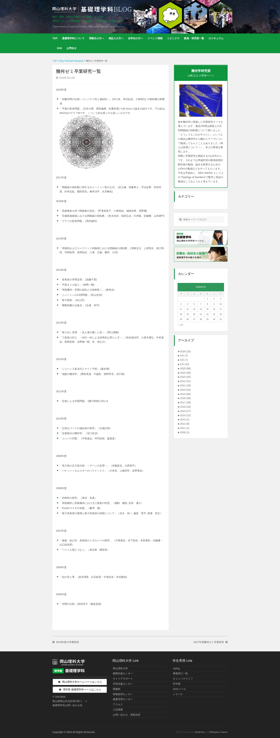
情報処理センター (123, 694)
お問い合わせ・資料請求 (126, 714)
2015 (185, 411)
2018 (185, 398)
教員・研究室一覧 (194, 38)
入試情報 (118, 709)
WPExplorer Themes (218, 732)
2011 (184, 428)
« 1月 (180, 325)
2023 (185, 376)
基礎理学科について (73, 38)
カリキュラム (215, 38)
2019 (185, 394)
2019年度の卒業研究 (67, 642)
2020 (185, 389)
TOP (55, 38)
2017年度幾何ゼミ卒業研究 (208, 642)
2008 (184, 432)
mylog (176, 668)
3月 (184, 359)
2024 (185, 372)
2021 (185, 385)
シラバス (178, 694)
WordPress (200, 732)
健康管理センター (123, 699)
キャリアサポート (123, 678)
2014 (185, 415)
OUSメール (179, 689)
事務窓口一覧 (180, 673)
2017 (185, 402)
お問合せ (72, 48)
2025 (185, 368)
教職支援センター (123, 673)
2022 (185, 381)
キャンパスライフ (183, 678)
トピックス (173, 38)
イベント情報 (155, 38)
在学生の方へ (135, 38)
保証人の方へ (116, 38)
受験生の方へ (96, 38)
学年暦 (176, 683)
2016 (185, 406)
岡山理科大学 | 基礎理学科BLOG (92, 9)
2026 (185, 351)
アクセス (118, 704)
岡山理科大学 (120, 668)
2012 (184, 423)
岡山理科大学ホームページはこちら (82, 681)
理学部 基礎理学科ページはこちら (82, 689)
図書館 (116, 689)
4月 (184, 355)
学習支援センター (123, 683)
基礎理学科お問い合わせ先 (67, 705)
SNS (59, 48)
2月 (184, 364)
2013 (184, 419)
